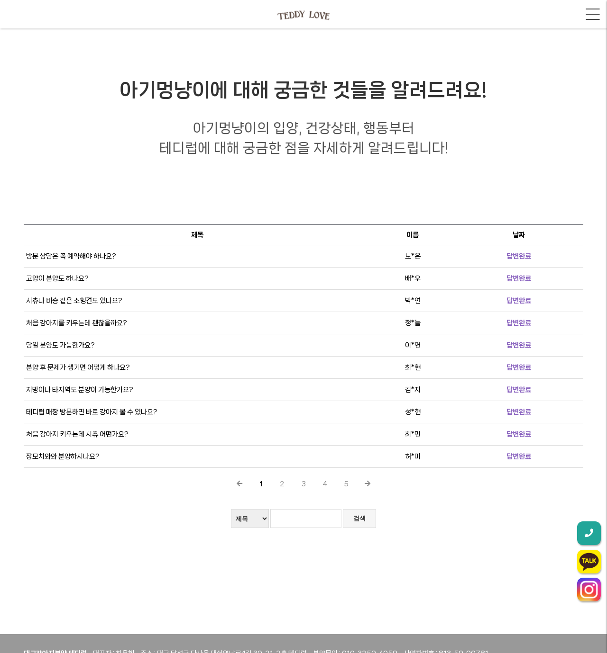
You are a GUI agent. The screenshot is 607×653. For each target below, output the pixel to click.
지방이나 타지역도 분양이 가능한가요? (79, 390)
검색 (359, 518)
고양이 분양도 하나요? (57, 278)
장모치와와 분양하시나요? (63, 456)
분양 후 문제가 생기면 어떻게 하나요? (78, 367)
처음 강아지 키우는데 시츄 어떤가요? (77, 434)
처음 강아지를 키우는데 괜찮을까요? (76, 323)
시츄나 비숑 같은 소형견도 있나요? (74, 300)
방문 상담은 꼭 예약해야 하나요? (71, 256)
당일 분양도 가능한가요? (60, 345)
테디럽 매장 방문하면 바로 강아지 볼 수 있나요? (91, 412)
